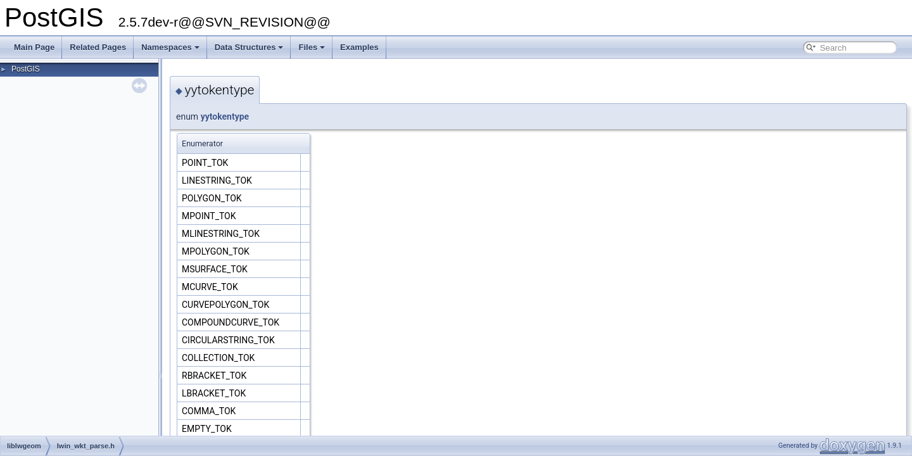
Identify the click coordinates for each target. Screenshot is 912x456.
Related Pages (98, 47)
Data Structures (249, 47)
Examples (359, 47)
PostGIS (25, 69)
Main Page (34, 47)
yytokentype (225, 116)
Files (311, 47)
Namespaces (170, 47)
